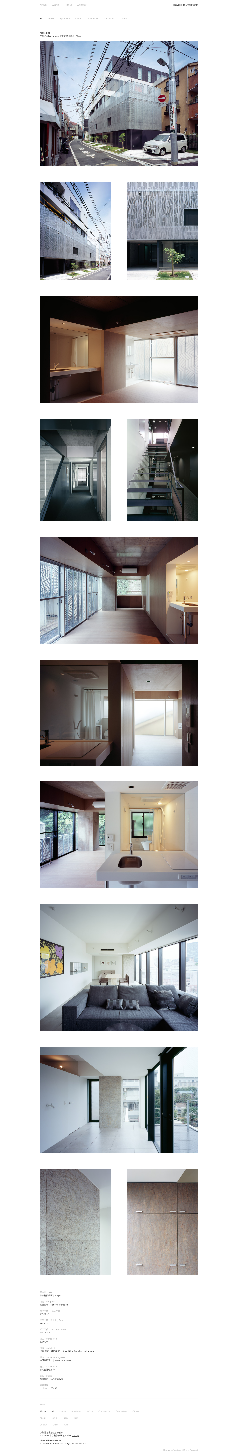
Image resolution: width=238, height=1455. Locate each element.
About (68, 4)
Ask (66, 1424)
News (43, 4)
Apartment (65, 18)
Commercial (92, 18)
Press (65, 1418)
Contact (81, 4)
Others (124, 18)
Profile (54, 1418)
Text (76, 1418)
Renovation (109, 18)
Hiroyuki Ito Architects (185, 4)
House (51, 18)
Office (78, 18)
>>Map (75, 1435)
